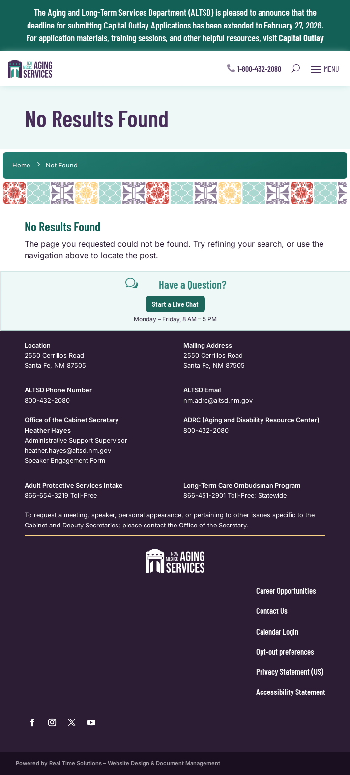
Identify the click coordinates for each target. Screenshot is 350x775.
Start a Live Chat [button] (178, 303)
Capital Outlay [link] (301, 37)
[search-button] (296, 69)
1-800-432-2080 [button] (259, 68)
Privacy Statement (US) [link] (289, 671)
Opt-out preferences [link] (285, 651)
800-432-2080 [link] (47, 400)
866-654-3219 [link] (46, 495)
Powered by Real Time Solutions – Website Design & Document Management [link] (118, 763)
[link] (30, 69)
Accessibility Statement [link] (290, 691)
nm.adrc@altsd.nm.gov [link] (218, 400)
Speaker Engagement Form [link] (65, 460)
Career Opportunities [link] (286, 590)
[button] (323, 69)
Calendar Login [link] (277, 631)
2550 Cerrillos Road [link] (54, 355)
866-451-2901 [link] (204, 495)
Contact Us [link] (272, 610)
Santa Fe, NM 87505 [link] (55, 365)
